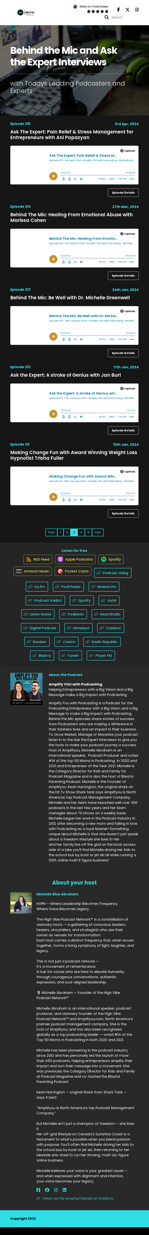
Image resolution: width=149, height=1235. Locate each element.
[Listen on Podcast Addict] (45, 608)
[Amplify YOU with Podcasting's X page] (125, 12)
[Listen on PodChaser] (68, 594)
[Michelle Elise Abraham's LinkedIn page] (52, 1198)
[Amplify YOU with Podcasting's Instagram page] (134, 12)
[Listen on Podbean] (73, 622)
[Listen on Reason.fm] (104, 594)
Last (98, 535)
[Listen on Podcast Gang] (115, 581)
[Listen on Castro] (66, 649)
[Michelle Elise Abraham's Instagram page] (48, 1198)
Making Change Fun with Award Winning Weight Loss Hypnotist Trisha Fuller (73, 459)
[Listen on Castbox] (110, 636)
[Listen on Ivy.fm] (37, 594)
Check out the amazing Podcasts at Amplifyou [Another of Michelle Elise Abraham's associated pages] (74, 1206)
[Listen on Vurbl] (109, 608)
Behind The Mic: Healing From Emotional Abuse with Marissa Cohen (71, 221)
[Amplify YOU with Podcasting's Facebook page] (118, 12)
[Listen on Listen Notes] (38, 622)
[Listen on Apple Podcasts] (74, 567)
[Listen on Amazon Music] (30, 581)
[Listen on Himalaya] (78, 636)
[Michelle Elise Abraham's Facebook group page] (43, 1198)
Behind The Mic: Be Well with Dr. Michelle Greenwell (70, 301)
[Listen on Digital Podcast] (40, 636)
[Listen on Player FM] (101, 663)
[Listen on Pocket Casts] (73, 581)
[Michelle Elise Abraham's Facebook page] (38, 1198)
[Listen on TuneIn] (70, 663)
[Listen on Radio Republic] (102, 649)
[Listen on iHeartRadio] (108, 622)
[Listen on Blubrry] (42, 663)
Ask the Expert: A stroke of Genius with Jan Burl (65, 378)
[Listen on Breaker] (37, 649)
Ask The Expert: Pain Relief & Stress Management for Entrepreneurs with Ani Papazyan (71, 138)
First (51, 535)
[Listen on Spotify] (112, 567)
